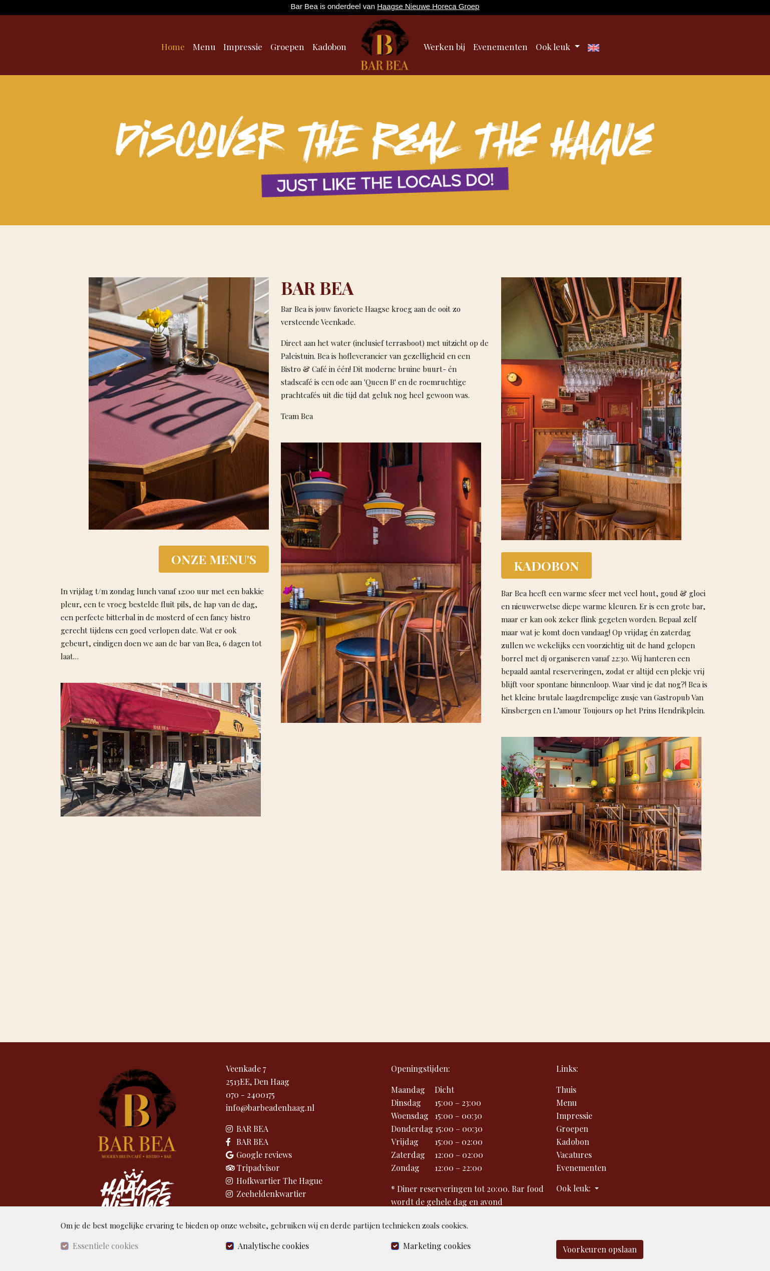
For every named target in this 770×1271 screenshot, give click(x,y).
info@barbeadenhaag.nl (270, 1107)
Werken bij (444, 46)
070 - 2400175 (250, 1094)
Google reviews (259, 1154)
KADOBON (546, 565)
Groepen (287, 46)
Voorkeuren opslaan (600, 1249)
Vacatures (574, 1154)
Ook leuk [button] (554, 46)
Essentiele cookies (105, 1245)
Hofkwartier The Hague (274, 1180)
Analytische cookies (273, 1245)
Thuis (566, 1089)
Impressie (242, 46)
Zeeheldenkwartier (266, 1193)
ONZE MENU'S (213, 559)
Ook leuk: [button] (574, 1188)
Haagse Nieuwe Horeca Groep (428, 6)
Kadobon (329, 46)
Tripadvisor (253, 1167)
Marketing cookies (437, 1245)
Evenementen (500, 46)
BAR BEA (247, 1128)
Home (173, 46)
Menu (204, 46)
